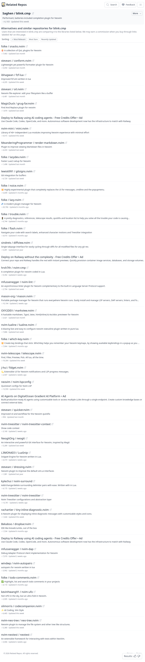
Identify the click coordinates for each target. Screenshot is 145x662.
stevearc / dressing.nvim (16, 467)
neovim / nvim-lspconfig (16, 382)
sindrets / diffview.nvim (15, 242)
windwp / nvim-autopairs (16, 563)
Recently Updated (48, 39)
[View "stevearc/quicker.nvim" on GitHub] (31, 410)
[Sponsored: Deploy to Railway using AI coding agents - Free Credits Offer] (72, 119)
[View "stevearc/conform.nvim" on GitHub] (33, 60)
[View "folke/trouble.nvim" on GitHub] (27, 214)
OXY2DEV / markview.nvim (17, 310)
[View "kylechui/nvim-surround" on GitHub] (34, 481)
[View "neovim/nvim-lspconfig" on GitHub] (33, 382)
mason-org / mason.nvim (17, 296)
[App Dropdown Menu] (140, 4)
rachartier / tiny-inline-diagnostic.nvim (25, 509)
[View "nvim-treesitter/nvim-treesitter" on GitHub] (42, 495)
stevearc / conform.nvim (16, 60)
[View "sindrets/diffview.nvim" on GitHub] (32, 242)
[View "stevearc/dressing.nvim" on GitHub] (33, 467)
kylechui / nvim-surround (16, 481)
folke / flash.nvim (12, 228)
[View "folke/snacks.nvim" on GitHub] (27, 46)
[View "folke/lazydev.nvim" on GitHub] (27, 157)
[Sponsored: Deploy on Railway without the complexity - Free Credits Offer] (72, 258)
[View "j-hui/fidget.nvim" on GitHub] (25, 367)
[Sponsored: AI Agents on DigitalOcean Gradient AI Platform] (72, 399)
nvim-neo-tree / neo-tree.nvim (20, 620)
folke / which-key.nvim (15, 339)
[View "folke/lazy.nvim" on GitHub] (23, 200)
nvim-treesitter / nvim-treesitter (21, 495)
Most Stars (33, 39)
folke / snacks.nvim (13, 46)
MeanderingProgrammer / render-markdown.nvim (32, 142)
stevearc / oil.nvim (12, 89)
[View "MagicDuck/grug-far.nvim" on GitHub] (36, 103)
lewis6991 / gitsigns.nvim (16, 171)
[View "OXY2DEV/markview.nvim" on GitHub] (36, 310)
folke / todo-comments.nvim (18, 577)
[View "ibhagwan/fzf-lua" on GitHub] (25, 75)
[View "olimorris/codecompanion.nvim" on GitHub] (43, 606)
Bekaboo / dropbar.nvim (16, 524)
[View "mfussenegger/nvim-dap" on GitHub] (35, 549)
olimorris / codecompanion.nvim (21, 606)
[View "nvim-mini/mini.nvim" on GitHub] (30, 128)
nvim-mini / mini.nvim (14, 128)
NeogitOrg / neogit (13, 438)
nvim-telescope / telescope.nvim (21, 353)
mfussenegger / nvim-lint (17, 282)
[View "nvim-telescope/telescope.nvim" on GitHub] (43, 353)
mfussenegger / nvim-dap (17, 549)
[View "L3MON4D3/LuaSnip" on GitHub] (29, 452)
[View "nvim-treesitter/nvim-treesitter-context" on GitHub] (52, 424)
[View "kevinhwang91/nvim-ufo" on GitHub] (34, 592)
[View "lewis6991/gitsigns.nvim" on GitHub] (34, 171)
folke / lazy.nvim (11, 200)
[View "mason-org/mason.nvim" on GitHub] (34, 296)
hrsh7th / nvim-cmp (13, 267)
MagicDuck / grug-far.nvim (17, 103)
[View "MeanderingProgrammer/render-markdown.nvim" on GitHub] (66, 143)
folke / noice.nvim (12, 185)
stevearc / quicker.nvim (15, 410)
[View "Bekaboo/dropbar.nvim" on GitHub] (33, 524)
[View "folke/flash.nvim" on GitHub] (24, 228)
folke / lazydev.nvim (13, 157)
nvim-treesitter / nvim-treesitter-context (26, 424)
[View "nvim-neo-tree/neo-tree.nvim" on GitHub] (40, 620)
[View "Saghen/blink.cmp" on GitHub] (33, 13)
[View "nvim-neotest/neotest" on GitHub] (31, 634)
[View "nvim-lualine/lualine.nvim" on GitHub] (36, 325)
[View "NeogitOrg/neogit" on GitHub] (26, 438)
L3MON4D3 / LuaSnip (14, 452)
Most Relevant (19, 39)
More (137, 13)
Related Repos (16, 5)
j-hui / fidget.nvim (12, 367)
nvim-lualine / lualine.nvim (17, 325)
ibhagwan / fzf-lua (12, 75)
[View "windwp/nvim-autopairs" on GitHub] (34, 563)
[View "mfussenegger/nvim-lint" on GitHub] (34, 282)
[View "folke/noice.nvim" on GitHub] (25, 185)
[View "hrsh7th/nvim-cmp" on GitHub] (27, 267)
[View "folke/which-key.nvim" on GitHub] (30, 339)
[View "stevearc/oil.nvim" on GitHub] (25, 89)
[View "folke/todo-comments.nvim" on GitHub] (38, 577)
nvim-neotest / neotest (15, 634)
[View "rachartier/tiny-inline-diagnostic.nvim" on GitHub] (50, 510)
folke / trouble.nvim (13, 214)
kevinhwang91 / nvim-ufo (17, 592)
